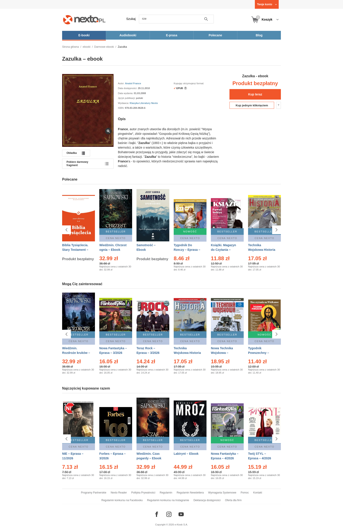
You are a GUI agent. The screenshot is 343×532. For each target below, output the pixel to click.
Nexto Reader (119, 492)
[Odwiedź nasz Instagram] (168, 514)
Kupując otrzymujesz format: (189, 83)
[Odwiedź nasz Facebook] (156, 514)
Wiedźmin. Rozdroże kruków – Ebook (76, 352)
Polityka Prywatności (143, 492)
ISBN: (121, 108)
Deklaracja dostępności (206, 500)
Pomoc (245, 492)
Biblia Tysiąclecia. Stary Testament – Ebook (75, 249)
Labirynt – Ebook (186, 453)
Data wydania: (126, 93)
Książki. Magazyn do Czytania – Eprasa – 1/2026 (223, 249)
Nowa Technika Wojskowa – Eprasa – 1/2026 (222, 352)
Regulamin (166, 492)
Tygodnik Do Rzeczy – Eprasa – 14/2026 (187, 249)
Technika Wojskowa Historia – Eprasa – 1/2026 (187, 352)
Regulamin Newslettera (190, 492)
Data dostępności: (128, 88)
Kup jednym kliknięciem (252, 105)
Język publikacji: (127, 98)
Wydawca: (124, 103)
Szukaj (131, 19)
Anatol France (133, 83)
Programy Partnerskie (93, 492)
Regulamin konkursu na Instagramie (168, 500)
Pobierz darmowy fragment (77, 163)
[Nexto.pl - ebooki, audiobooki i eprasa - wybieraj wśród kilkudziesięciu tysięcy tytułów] (84, 19)
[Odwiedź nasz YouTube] (181, 514)
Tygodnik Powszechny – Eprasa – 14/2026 (260, 352)
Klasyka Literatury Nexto (144, 103)
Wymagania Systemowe (222, 492)
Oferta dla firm (233, 500)
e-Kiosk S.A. (181, 524)
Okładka (71, 153)
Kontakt (257, 492)
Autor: (121, 83)
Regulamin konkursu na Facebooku (122, 500)
